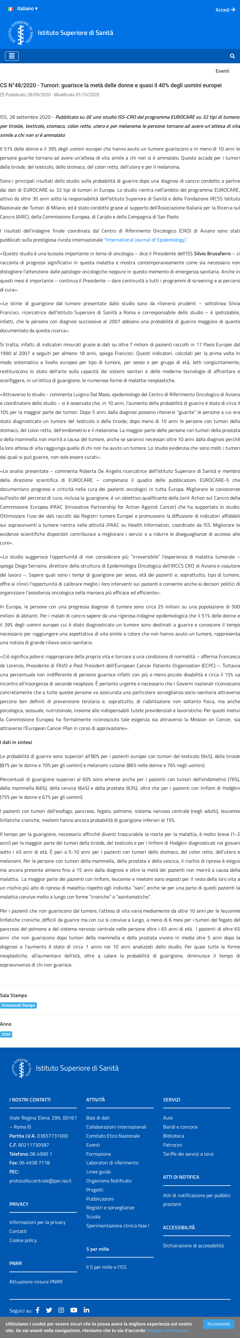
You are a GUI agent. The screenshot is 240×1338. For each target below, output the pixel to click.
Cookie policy (23, 1240)
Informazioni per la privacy (37, 1222)
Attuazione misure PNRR (35, 1281)
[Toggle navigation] (12, 56)
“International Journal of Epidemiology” (145, 239)
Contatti (18, 1231)
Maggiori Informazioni (167, 1330)
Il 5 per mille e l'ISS (106, 1267)
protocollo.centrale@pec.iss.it (40, 1180)
